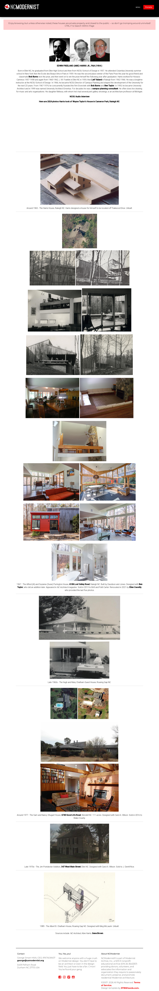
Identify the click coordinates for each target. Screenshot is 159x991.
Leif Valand (97, 80)
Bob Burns (33, 77)
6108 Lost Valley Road (79, 584)
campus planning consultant (105, 88)
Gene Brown (97, 933)
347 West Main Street (71, 867)
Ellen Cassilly (135, 587)
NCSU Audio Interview (79, 96)
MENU (138, 7)
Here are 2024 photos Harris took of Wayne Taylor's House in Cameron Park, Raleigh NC (79, 101)
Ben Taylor (109, 85)
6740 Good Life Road (71, 815)
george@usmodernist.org (30, 960)
